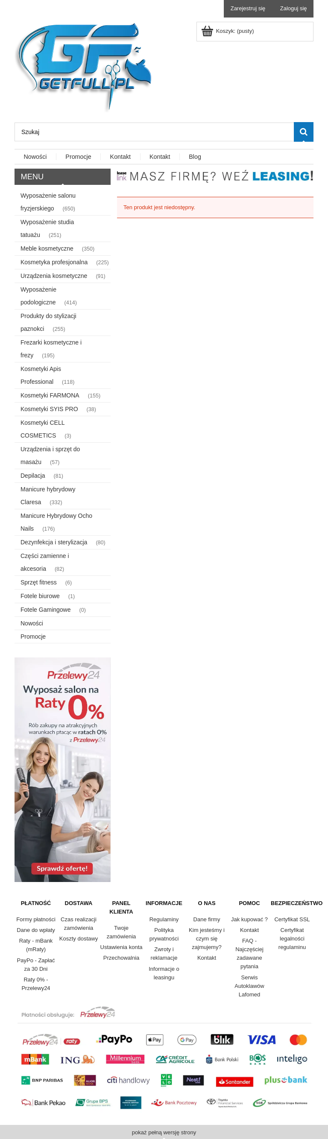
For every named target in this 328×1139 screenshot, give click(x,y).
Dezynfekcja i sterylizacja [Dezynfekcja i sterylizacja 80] (53, 542)
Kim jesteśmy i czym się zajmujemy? (207, 938)
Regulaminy (164, 919)
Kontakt (206, 958)
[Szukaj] (303, 132)
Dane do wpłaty (36, 930)
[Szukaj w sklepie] (154, 132)
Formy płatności (36, 919)
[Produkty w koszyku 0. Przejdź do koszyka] (228, 31)
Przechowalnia (121, 958)
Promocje (33, 636)
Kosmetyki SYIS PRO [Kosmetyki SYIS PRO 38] (49, 409)
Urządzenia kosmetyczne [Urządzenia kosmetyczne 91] (53, 275)
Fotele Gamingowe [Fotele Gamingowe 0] (45, 609)
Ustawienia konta (121, 947)
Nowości (31, 623)
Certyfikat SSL (292, 919)
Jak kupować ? (249, 919)
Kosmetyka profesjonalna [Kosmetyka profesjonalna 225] (54, 262)
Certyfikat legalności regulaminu (292, 938)
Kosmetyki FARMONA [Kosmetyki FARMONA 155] (49, 395)
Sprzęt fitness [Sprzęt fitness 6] (38, 582)
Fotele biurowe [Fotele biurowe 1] (40, 596)
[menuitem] (35, 157)
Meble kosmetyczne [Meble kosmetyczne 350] (46, 248)
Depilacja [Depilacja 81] (32, 475)
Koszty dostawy (78, 938)
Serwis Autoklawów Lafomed (249, 986)
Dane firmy (206, 919)
